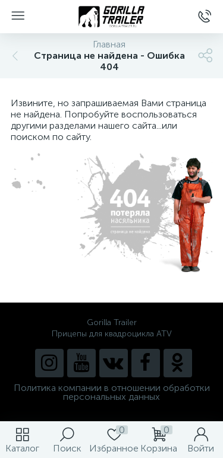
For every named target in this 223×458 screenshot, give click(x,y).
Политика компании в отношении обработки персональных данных (112, 392)
